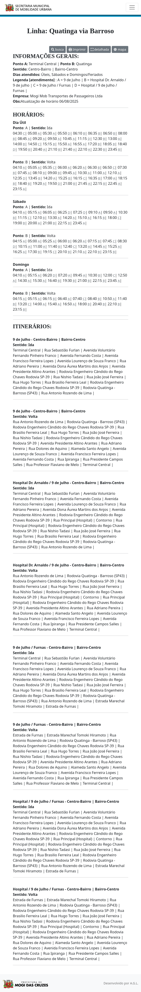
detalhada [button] (100, 49)
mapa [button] (120, 49)
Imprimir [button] (77, 49)
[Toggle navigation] (132, 7)
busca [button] (57, 49)
